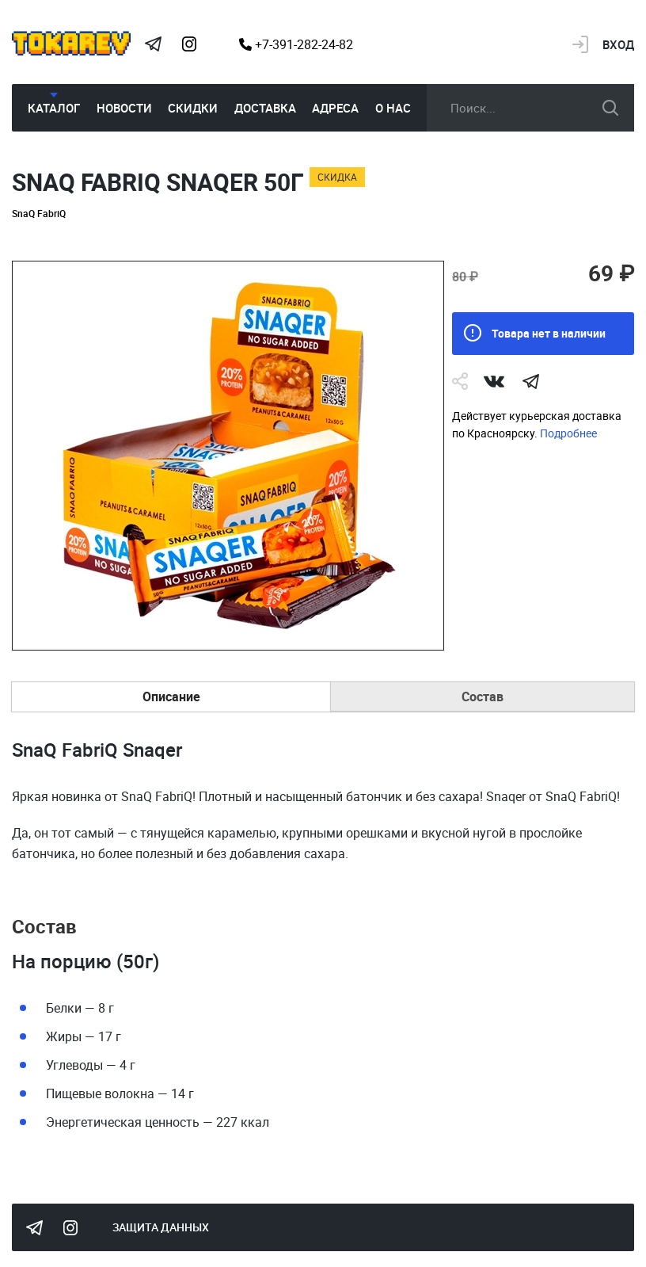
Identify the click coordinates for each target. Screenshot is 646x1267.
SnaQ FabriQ (39, 213)
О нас (393, 108)
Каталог (54, 108)
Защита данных (160, 1227)
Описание (171, 696)
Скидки (193, 108)
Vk (494, 381)
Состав (483, 696)
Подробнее (568, 433)
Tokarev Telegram (152, 44)
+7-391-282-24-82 (296, 44)
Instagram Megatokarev (189, 44)
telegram (530, 381)
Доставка (265, 108)
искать (610, 108)
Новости (124, 108)
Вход (618, 44)
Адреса (335, 108)
